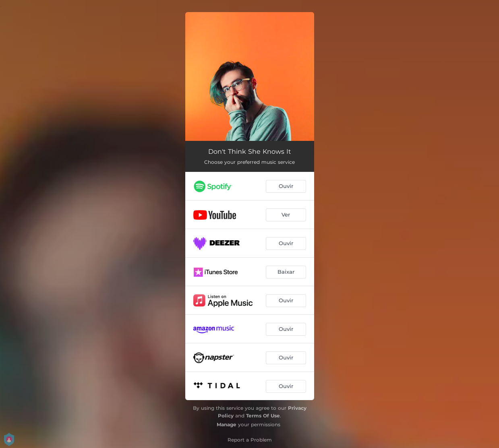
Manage (226, 424)
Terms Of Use (263, 416)
